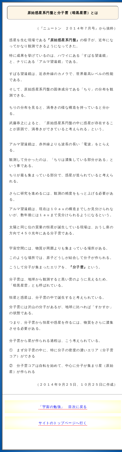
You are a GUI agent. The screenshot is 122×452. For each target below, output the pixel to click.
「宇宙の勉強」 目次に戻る (63, 407)
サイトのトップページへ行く (63, 423)
